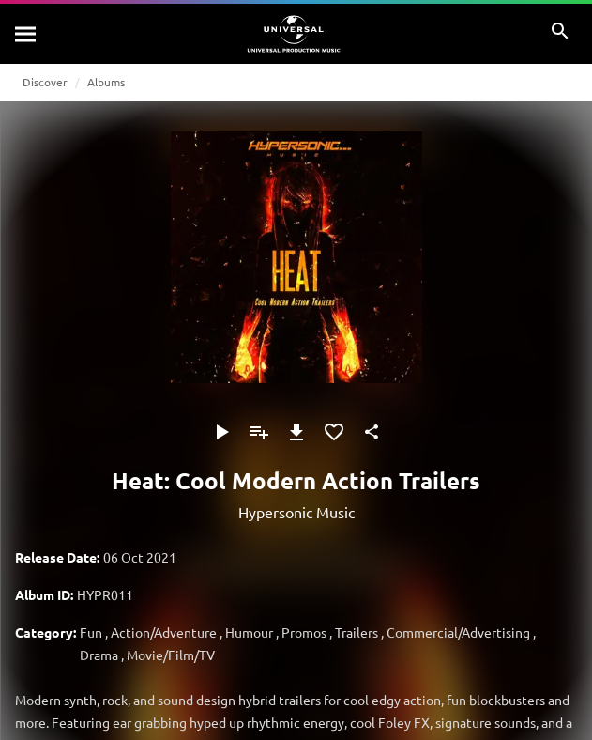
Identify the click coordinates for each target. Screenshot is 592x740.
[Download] (296, 432)
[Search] (26, 33)
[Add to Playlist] (259, 432)
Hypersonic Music (296, 511)
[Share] (371, 432)
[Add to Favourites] (334, 432)
